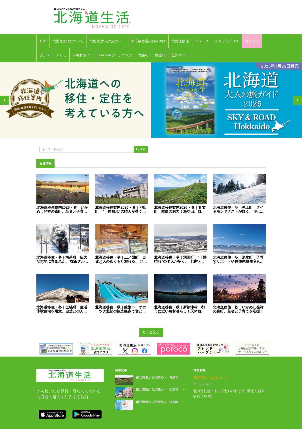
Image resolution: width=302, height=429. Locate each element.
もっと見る (151, 332)
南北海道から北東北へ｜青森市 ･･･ (161, 377)
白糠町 (160, 55)
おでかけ (252, 41)
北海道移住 (180, 41)
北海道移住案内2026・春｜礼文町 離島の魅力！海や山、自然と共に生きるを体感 (180, 210)
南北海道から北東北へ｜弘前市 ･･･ (161, 389)
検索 (140, 149)
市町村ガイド (83, 55)
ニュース (202, 41)
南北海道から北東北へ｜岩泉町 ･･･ (161, 402)
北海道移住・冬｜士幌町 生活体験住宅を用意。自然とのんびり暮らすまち (61, 309)
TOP (43, 41)
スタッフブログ (227, 41)
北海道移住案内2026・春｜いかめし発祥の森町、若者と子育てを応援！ (62, 210)
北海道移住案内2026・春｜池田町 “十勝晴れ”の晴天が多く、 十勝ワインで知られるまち (121, 210)
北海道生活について (68, 41)
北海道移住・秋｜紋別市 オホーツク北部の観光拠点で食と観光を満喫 (120, 309)
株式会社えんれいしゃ (210, 377)
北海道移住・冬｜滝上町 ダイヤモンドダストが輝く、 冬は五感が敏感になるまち (239, 210)
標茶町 (143, 55)
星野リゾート (181, 55)
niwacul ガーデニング (115, 55)
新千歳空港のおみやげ (148, 41)
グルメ (45, 55)
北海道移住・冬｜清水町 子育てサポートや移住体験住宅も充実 (238, 260)
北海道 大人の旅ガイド (107, 41)
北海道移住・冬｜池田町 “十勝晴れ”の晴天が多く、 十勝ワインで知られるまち (180, 260)
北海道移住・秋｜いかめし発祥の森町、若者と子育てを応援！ (238, 309)
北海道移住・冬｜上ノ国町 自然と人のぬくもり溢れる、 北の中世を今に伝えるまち (121, 260)
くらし (61, 55)
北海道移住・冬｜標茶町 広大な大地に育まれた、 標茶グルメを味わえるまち (62, 260)
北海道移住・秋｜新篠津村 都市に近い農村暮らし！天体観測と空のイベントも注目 (179, 309)
